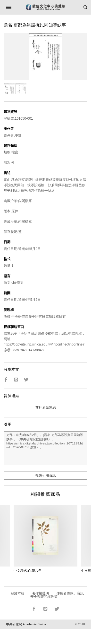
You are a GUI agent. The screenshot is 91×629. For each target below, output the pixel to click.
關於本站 (17, 593)
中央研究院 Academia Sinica (26, 624)
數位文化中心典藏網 (45, 7)
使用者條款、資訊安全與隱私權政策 (57, 595)
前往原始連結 (45, 407)
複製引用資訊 (45, 475)
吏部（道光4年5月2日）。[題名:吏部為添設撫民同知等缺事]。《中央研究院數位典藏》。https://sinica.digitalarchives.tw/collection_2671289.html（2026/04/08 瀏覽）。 (45, 448)
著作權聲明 (40, 593)
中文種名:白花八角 (28, 571)
